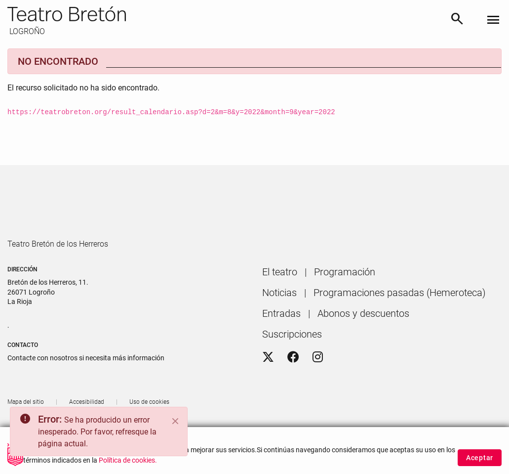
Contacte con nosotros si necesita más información (85, 386)
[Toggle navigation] (493, 20)
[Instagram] (318, 385)
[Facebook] (293, 385)
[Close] (175, 421)
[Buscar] (457, 20)
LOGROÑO (26, 31)
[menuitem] (279, 300)
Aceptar (479, 458)
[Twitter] (268, 385)
